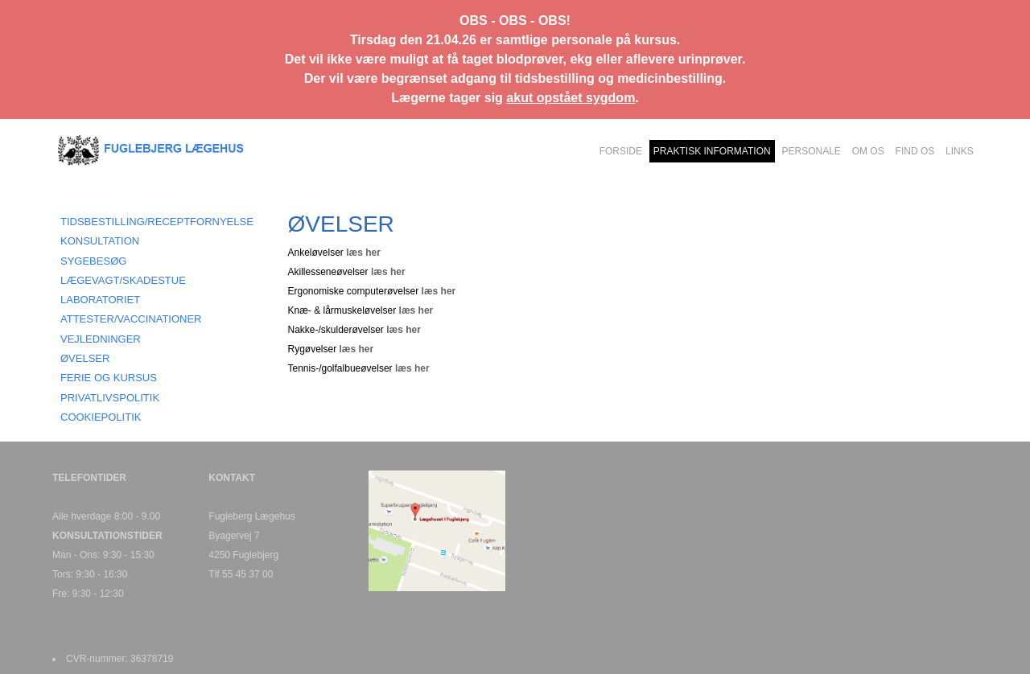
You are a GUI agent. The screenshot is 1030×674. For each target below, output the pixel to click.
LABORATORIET (100, 300)
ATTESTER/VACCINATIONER (131, 319)
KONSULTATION (99, 241)
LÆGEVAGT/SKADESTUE (123, 280)
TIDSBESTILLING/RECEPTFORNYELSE (156, 222)
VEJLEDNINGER (100, 339)
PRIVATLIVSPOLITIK (109, 398)
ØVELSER (84, 358)
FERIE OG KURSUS (108, 378)
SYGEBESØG (93, 261)
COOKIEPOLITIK (100, 417)
